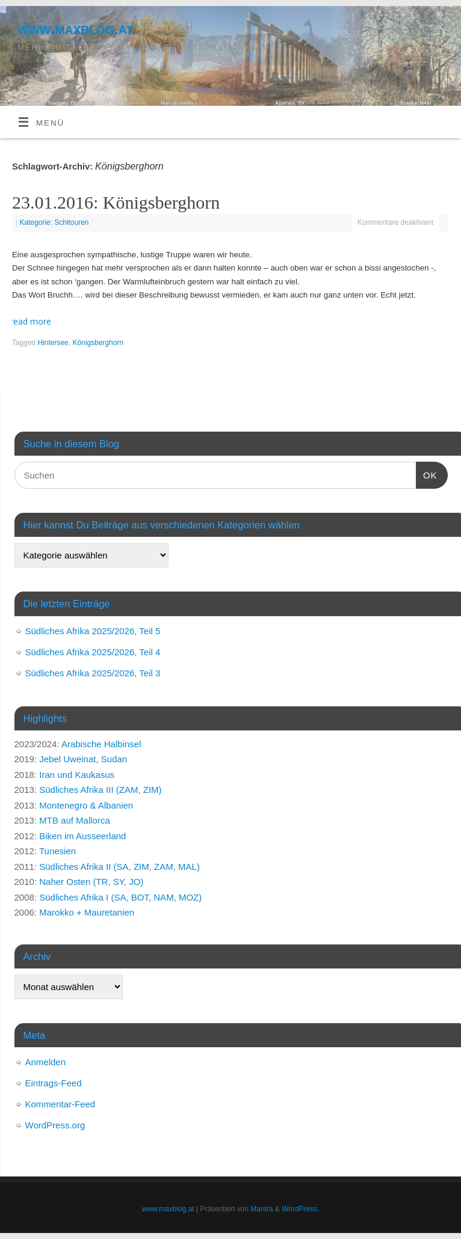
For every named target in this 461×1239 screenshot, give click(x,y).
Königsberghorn (97, 342)
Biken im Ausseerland (82, 836)
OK (427, 473)
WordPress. (300, 1209)
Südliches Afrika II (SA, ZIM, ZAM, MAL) (119, 866)
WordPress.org (55, 1125)
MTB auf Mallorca (74, 820)
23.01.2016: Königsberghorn (116, 202)
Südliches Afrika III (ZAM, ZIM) (100, 790)
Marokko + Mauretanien (86, 912)
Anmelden (45, 1062)
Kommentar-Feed (60, 1104)
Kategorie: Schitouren (53, 222)
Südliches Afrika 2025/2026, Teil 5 (93, 631)
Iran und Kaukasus (76, 774)
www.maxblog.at (75, 28)
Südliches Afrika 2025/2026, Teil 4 (93, 652)
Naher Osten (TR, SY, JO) (91, 881)
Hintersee (53, 342)
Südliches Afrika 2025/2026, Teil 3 (93, 673)
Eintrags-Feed (53, 1083)
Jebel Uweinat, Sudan (83, 759)
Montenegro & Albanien (86, 805)
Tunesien (57, 851)
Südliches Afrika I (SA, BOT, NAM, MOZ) (120, 897)
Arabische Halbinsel (101, 744)
